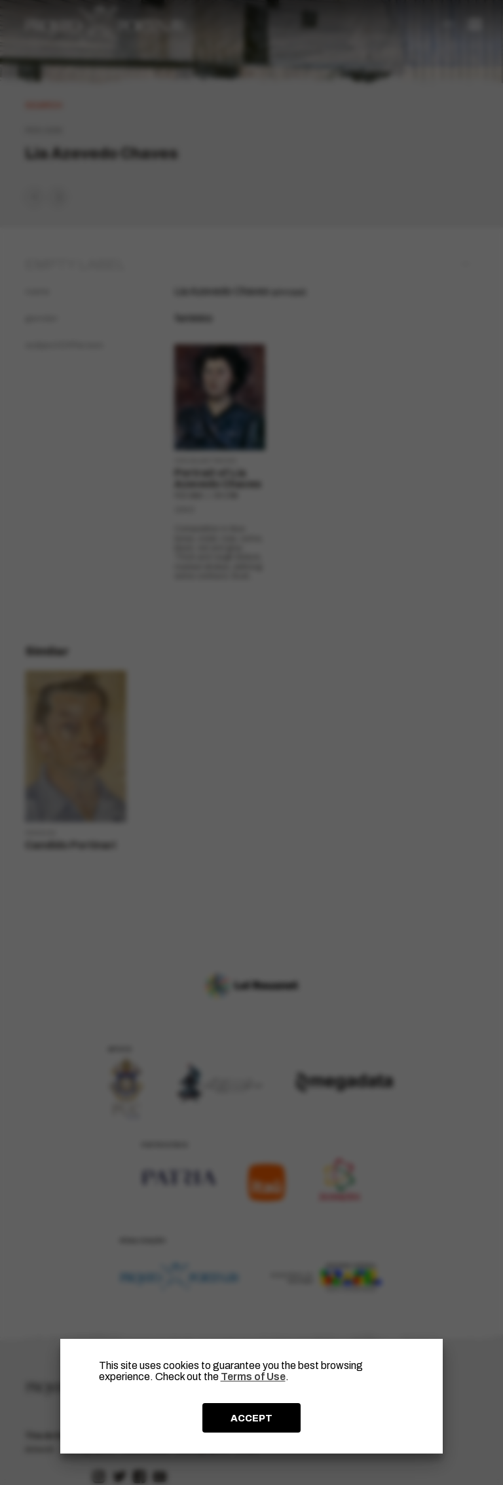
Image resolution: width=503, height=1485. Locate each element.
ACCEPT (251, 1418)
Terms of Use (253, 1376)
